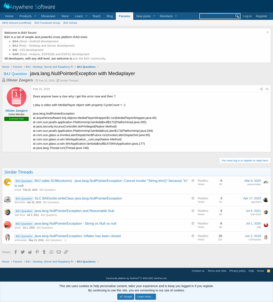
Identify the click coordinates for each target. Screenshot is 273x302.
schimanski (21, 240)
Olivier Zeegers (19, 80)
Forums (124, 16)
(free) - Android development (35, 41)
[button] (27, 16)
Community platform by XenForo (136, 278)
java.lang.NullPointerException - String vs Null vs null (75, 223)
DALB (18, 189)
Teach (96, 16)
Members (166, 16)
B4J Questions (47, 189)
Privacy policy (237, 270)
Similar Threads (69, 80)
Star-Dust (20, 215)
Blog (110, 16)
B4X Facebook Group (47, 22)
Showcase (48, 16)
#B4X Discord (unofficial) (16, 22)
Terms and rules (217, 270)
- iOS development (28, 50)
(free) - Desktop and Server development (43, 45)
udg (259, 227)
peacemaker (254, 184)
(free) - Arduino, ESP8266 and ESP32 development (50, 54)
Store (65, 16)
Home (9, 16)
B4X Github (70, 22)
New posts (143, 16)
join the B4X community (89, 58)
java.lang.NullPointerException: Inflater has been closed (78, 236)
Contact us (198, 270)
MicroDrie (20, 202)
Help (251, 270)
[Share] (261, 89)
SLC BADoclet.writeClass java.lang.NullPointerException (78, 198)
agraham (256, 202)
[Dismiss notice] (267, 32)
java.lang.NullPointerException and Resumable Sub (74, 211)
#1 (267, 89)
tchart (18, 227)
